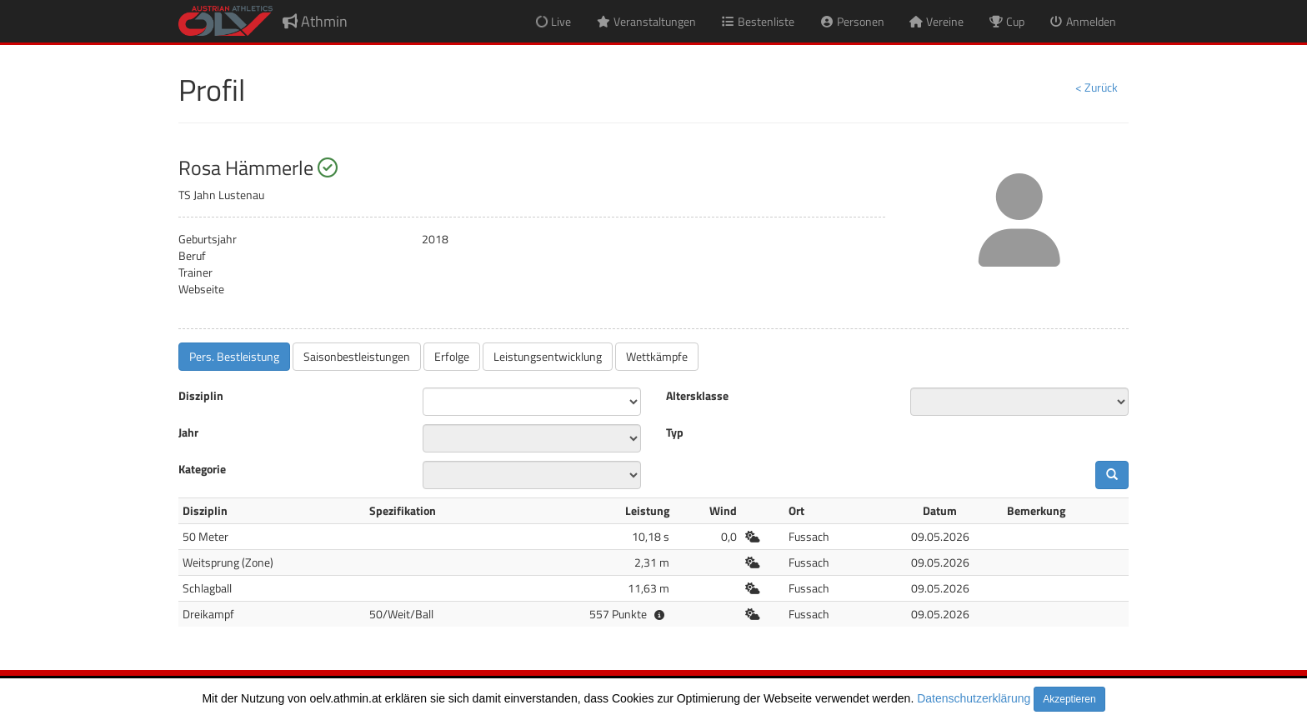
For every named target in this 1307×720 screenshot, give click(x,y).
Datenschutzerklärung (973, 698)
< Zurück (1096, 87)
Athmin (315, 21)
